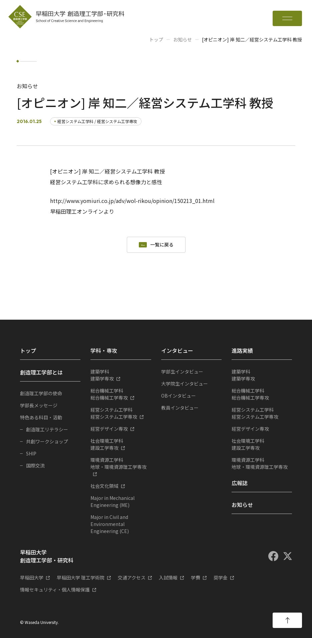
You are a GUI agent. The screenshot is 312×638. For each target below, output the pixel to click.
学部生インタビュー (182, 371)
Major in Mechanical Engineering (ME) (112, 501)
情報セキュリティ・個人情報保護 (55, 589)
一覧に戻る (162, 245)
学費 (195, 577)
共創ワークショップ (47, 441)
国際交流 (35, 465)
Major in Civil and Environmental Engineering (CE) (109, 524)
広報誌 (240, 483)
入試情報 (168, 577)
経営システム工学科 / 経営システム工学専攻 (97, 121)
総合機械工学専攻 (120, 394)
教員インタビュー (180, 407)
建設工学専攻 (120, 444)
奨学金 (221, 577)
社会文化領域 (104, 486)
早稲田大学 (31, 577)
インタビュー (177, 350)
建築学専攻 (120, 375)
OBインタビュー (178, 395)
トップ (156, 39)
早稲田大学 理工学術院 (80, 577)
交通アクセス (131, 577)
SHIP (31, 453)
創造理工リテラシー (47, 429)
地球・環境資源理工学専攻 (120, 463)
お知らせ (182, 39)
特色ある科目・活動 (41, 417)
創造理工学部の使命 (41, 393)
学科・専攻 (103, 350)
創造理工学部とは (41, 372)
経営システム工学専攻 (120, 413)
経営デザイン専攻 (109, 428)
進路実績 (242, 350)
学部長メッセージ (38, 405)
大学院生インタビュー (184, 383)
